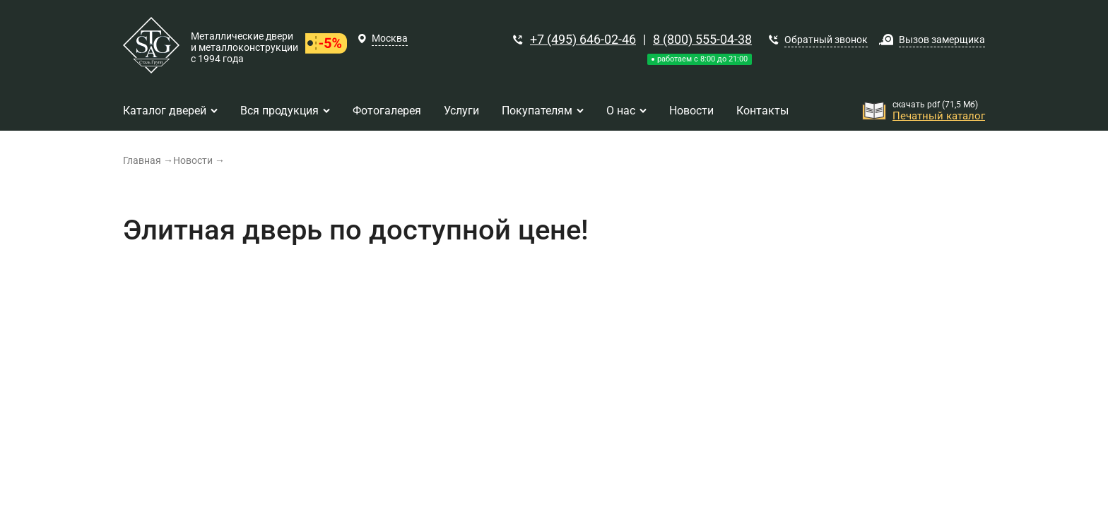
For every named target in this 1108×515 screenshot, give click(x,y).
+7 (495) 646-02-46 (583, 39)
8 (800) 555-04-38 (702, 39)
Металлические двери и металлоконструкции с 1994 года (244, 47)
